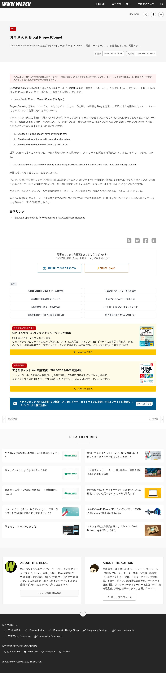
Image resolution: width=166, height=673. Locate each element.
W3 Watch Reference (17, 636)
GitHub (64, 651)
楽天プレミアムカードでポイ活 (120, 299)
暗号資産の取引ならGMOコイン (120, 315)
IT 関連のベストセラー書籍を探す (120, 291)
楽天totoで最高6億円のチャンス (45, 299)
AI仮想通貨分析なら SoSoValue (45, 307)
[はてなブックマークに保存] (154, 240)
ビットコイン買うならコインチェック (120, 307)
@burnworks (12, 651)
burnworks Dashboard (48, 636)
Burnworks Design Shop (64, 630)
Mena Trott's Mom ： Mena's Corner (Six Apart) (39, 99)
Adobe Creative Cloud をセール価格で (46, 291)
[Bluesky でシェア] (137, 240)
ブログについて (146, 4)
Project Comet (74, 88)
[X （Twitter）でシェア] (129, 240)
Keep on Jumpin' (123, 630)
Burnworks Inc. (35, 630)
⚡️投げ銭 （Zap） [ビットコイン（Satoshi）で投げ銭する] (106, 268)
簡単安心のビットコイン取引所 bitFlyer (46, 315)
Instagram (48, 651)
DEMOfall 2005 (18, 88)
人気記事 (100, 4)
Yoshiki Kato (12, 630)
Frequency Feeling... (95, 630)
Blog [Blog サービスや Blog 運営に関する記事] (13, 28)
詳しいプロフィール (119, 597)
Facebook (31, 651)
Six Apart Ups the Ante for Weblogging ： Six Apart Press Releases (49, 217)
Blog (12, 92)
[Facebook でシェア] (145, 240)
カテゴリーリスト (121, 4)
